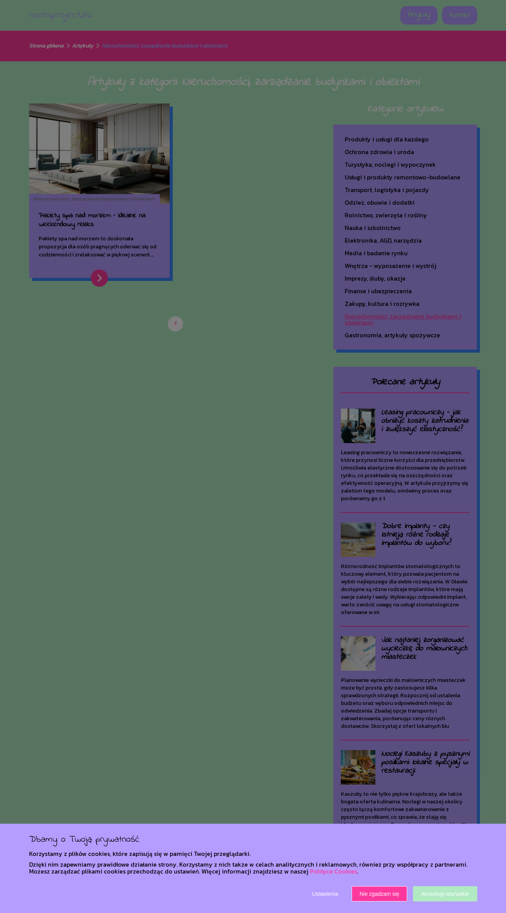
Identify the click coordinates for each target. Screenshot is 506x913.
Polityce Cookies (333, 871)
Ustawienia (325, 894)
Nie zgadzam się (380, 894)
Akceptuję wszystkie (445, 894)
